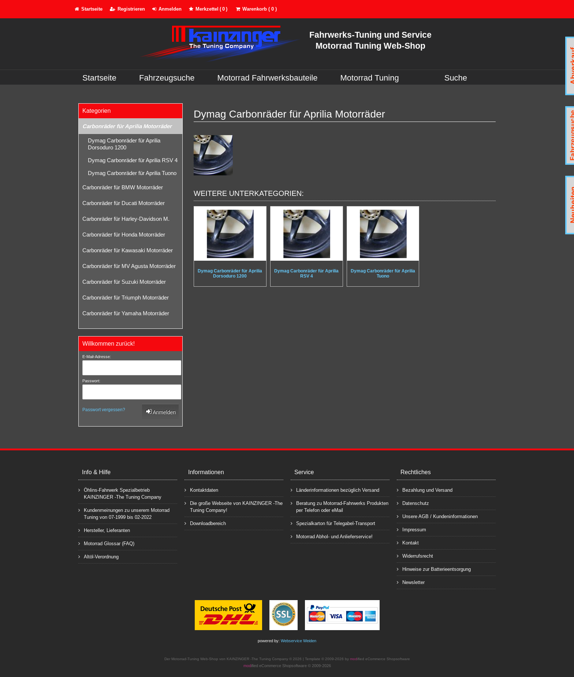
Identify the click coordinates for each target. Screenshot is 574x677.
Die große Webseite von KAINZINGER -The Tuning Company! (233, 506)
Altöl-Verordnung (98, 556)
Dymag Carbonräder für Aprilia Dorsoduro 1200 (124, 143)
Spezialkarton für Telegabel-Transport (333, 523)
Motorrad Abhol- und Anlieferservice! (332, 536)
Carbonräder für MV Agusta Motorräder (129, 266)
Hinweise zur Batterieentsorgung (434, 569)
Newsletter (411, 582)
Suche (455, 77)
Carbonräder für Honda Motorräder (123, 234)
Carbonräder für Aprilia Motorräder (127, 126)
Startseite (99, 77)
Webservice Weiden (298, 641)
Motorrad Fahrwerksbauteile (267, 77)
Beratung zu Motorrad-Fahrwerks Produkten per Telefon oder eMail (339, 506)
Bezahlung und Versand (424, 490)
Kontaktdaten (201, 490)
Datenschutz (413, 503)
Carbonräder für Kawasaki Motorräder (127, 250)
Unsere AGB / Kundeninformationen (437, 516)
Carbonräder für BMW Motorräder (122, 187)
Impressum (411, 529)
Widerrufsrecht (415, 556)
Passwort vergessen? (103, 409)
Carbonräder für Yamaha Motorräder (125, 313)
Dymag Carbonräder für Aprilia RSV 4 (133, 160)
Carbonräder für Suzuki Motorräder (124, 282)
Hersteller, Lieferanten (104, 530)
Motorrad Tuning (369, 77)
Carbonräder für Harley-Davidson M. (125, 219)
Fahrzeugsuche (167, 77)
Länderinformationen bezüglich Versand (335, 490)
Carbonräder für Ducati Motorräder (123, 203)
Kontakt (408, 542)
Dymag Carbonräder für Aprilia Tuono (132, 173)
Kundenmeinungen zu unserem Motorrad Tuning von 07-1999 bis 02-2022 (123, 513)
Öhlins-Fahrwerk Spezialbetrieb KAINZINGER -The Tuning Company (119, 493)
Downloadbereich (205, 523)
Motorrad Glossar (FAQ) (106, 543)
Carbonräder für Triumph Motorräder (125, 297)
